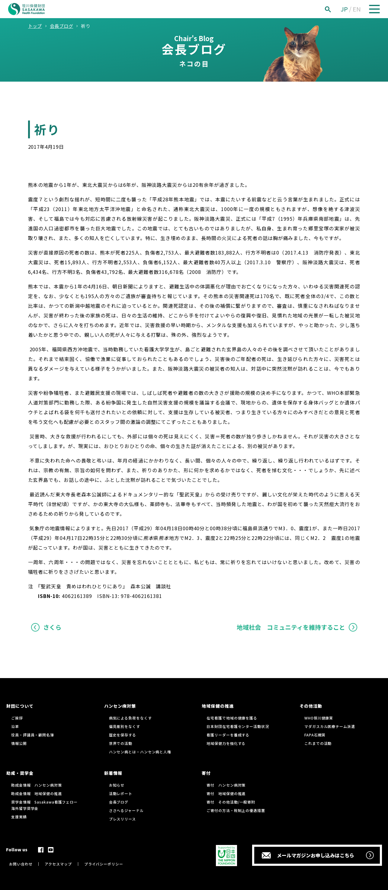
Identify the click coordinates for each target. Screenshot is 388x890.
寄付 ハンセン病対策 (226, 785)
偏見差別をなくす (124, 726)
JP (344, 9)
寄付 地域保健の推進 (226, 793)
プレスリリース (122, 818)
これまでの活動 (318, 743)
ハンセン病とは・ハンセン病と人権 (140, 751)
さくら (52, 627)
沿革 (15, 726)
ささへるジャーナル (126, 810)
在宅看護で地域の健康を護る (232, 717)
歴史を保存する (122, 734)
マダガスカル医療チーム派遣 (329, 726)
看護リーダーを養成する (228, 734)
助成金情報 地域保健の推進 (36, 793)
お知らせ (117, 785)
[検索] (334, 9)
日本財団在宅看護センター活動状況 (238, 726)
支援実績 (19, 816)
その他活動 (311, 706)
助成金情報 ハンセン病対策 (36, 785)
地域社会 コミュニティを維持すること (291, 627)
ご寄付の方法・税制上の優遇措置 (236, 810)
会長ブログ (119, 801)
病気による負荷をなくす (130, 717)
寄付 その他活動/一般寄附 (231, 801)
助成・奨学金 (20, 773)
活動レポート (120, 793)
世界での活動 (120, 743)
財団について (20, 706)
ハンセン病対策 (120, 706)
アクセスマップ (58, 863)
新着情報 (113, 773)
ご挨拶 (17, 717)
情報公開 (19, 743)
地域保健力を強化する (226, 743)
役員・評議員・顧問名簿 (32, 734)
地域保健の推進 (217, 706)
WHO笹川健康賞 (318, 717)
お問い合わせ (20, 863)
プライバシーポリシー (103, 863)
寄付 (206, 773)
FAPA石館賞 (314, 734)
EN (357, 9)
